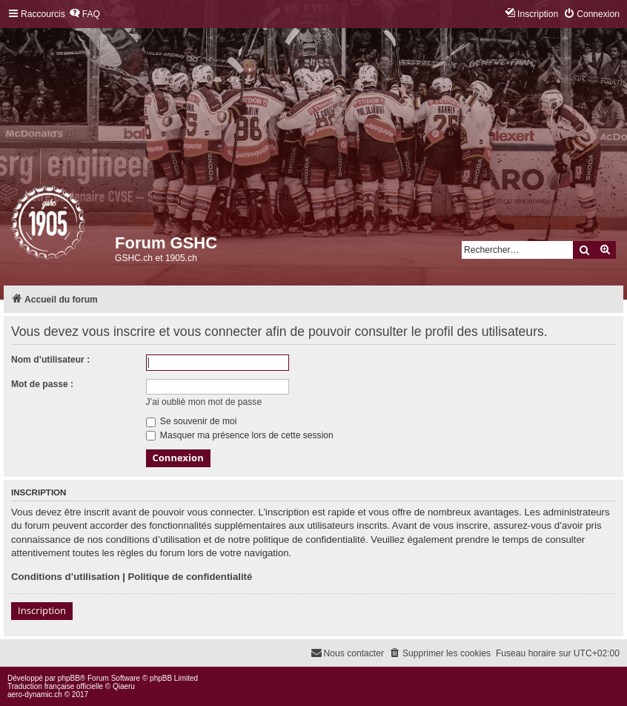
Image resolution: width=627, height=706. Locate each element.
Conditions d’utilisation (65, 576)
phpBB (69, 678)
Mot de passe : (42, 384)
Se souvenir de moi (191, 421)
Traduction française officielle (55, 686)
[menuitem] (84, 14)
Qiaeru (124, 686)
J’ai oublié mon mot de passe (204, 402)
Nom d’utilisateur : (50, 359)
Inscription (42, 610)
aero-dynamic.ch (34, 694)
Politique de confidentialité (190, 576)
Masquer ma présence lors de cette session (240, 435)
